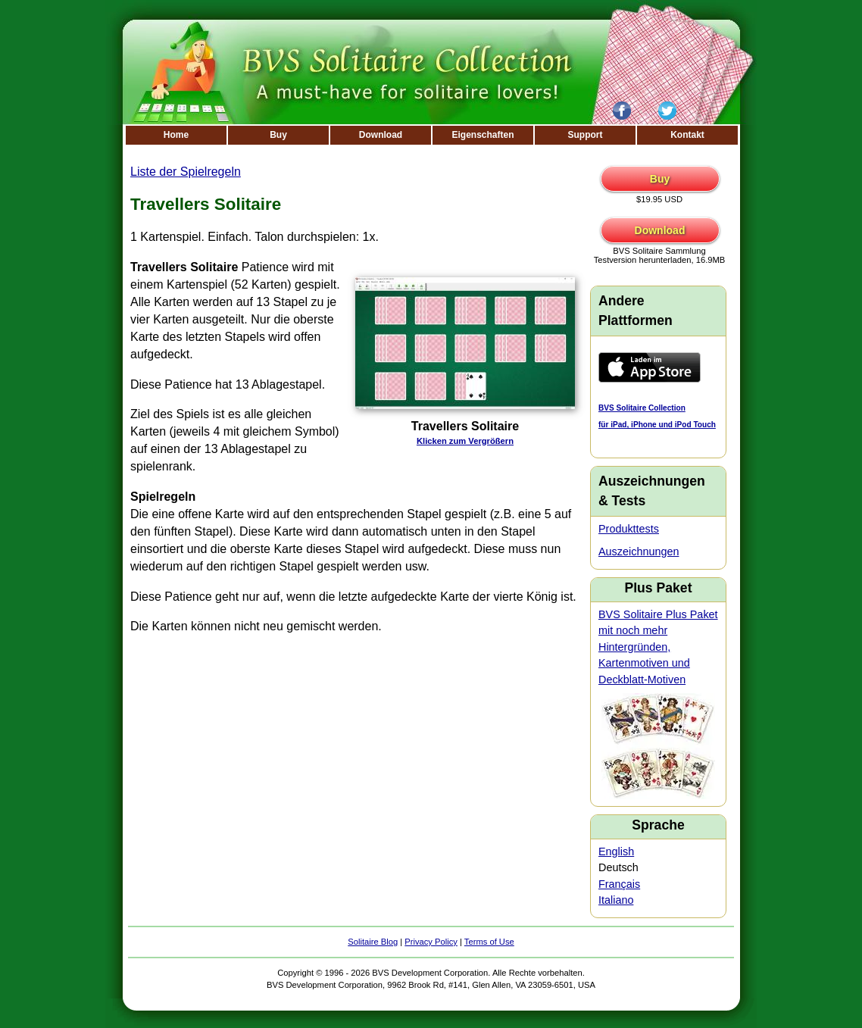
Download (380, 135)
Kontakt (687, 135)
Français (619, 884)
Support (585, 135)
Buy (278, 135)
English (616, 851)
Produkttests (628, 529)
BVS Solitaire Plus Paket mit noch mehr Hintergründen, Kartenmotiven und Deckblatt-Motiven (658, 647)
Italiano (615, 900)
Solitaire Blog (373, 941)
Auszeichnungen (638, 551)
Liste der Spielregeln (185, 171)
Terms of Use (489, 941)
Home (176, 135)
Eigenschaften (482, 135)
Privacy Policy (431, 941)
